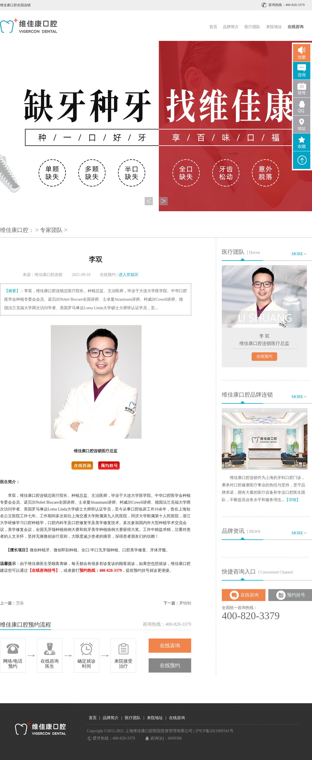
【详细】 (292, 500)
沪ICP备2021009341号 (214, 731)
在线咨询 (170, 645)
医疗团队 (252, 27)
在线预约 (108, 275)
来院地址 (274, 27)
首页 (213, 27)
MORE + (299, 254)
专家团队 (51, 230)
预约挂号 (296, 594)
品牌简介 (231, 27)
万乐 (20, 603)
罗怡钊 (185, 603)
